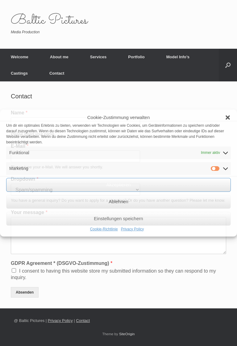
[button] (228, 117)
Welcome (19, 57)
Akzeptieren (118, 184)
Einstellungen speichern (118, 218)
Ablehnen (118, 201)
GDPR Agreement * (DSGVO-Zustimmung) (61, 263)
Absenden (25, 292)
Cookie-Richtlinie (104, 229)
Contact (56, 73)
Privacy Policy (132, 229)
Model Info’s (177, 57)
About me (59, 57)
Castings (19, 73)
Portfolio (136, 57)
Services (98, 57)
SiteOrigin (127, 334)
